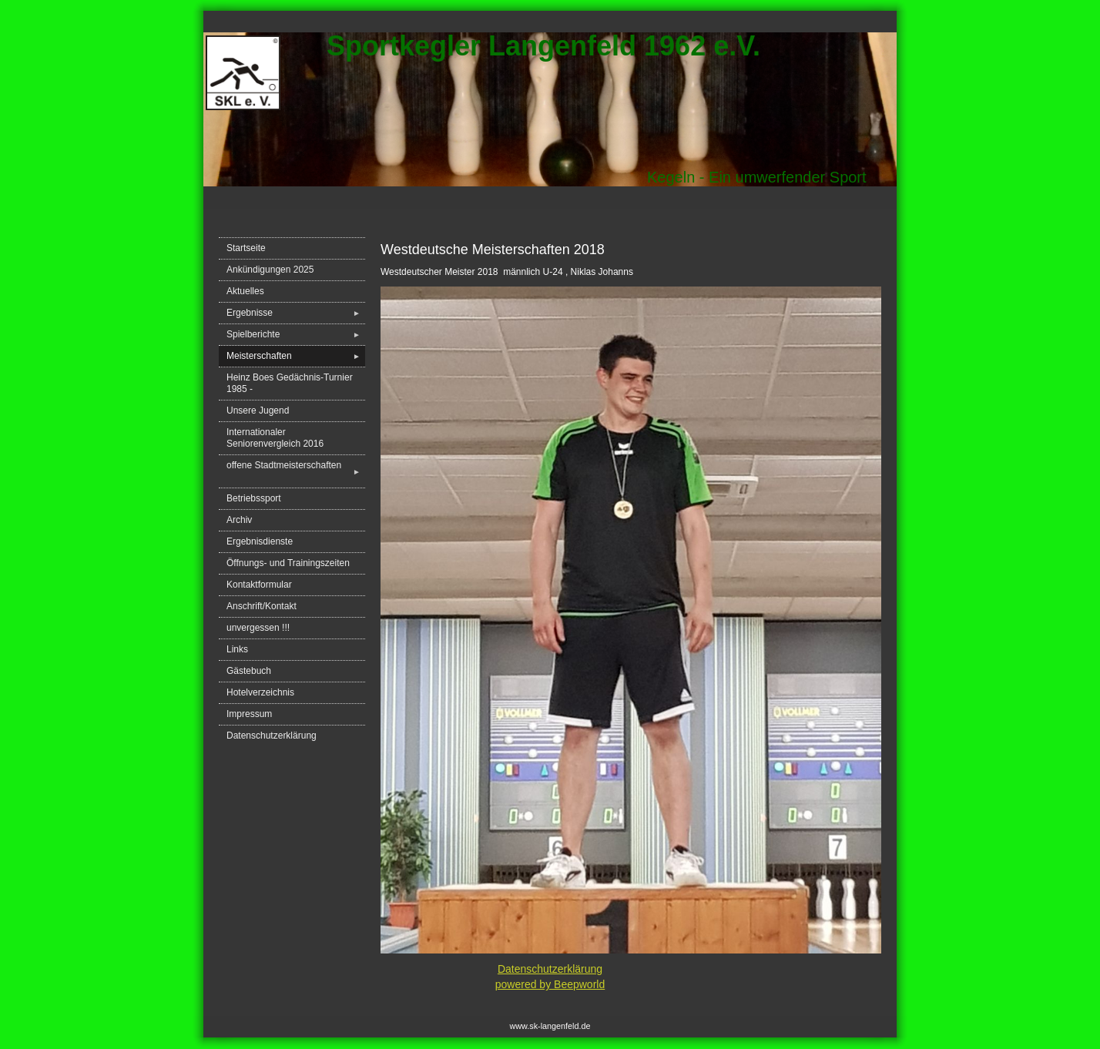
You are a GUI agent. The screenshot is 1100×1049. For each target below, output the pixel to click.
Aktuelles (245, 291)
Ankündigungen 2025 (270, 269)
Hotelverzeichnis (260, 692)
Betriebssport (253, 498)
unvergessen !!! (258, 627)
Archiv (239, 519)
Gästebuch (248, 670)
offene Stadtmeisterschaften (295, 471)
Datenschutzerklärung (271, 735)
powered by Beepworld (550, 984)
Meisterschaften (295, 356)
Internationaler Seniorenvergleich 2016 (275, 438)
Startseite (246, 248)
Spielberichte (295, 334)
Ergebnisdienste (259, 541)
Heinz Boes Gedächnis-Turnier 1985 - (289, 383)
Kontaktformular (259, 584)
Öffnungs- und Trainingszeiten (288, 563)
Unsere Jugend (257, 410)
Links (237, 649)
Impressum (249, 714)
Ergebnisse (295, 313)
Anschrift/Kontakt (261, 606)
